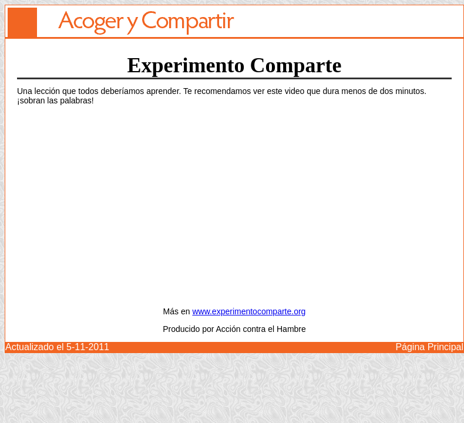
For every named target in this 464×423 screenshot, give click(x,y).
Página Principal (429, 347)
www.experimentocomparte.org (248, 311)
